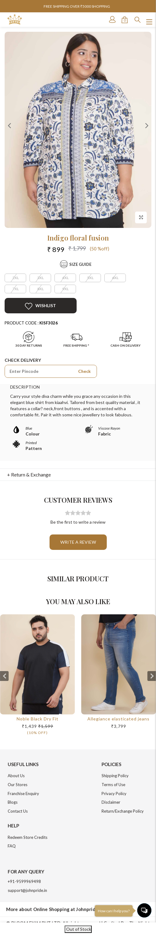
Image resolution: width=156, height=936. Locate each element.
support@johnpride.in (27, 890)
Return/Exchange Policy (123, 811)
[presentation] (4, 676)
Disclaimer (111, 802)
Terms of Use (113, 784)
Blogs (13, 802)
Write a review (78, 542)
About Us (16, 775)
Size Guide (80, 264)
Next (146, 125)
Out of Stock (78, 929)
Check (84, 371)
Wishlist (40, 306)
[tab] (78, 474)
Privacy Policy (114, 793)
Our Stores (17, 784)
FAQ (12, 845)
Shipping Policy (115, 775)
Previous (9, 125)
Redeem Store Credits (27, 837)
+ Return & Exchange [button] (29, 474)
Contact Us (18, 811)
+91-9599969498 (24, 881)
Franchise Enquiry (23, 793)
